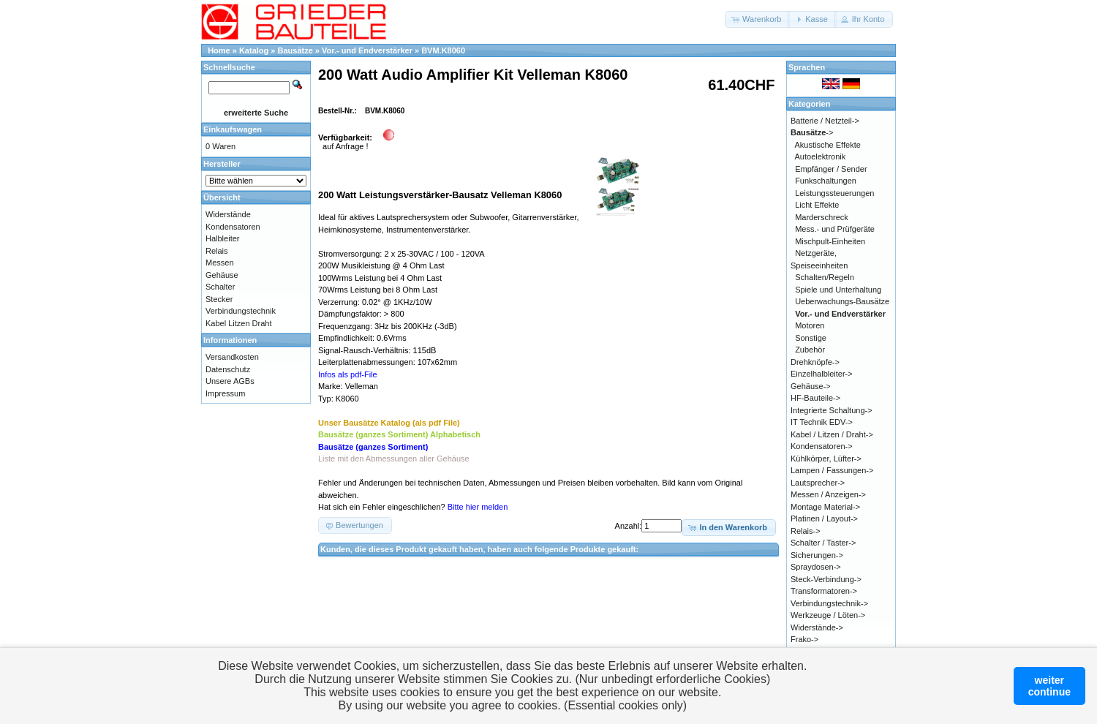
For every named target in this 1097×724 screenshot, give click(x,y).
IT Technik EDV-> (822, 422)
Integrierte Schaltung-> (831, 410)
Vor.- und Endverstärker (367, 50)
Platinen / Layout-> (824, 518)
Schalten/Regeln (824, 277)
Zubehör (810, 349)
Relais (217, 250)
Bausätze (295, 50)
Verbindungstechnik (241, 310)
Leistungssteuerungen (834, 193)
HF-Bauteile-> (815, 397)
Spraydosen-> (816, 566)
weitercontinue (1049, 686)
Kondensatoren (233, 226)
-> (812, 132)
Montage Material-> (825, 506)
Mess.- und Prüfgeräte (835, 229)
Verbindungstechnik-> (829, 603)
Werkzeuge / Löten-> (828, 615)
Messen (220, 262)
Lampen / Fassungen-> (832, 470)
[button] (757, 19)
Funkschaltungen (825, 180)
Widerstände (228, 214)
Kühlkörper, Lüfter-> (826, 458)
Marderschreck (821, 217)
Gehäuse (222, 275)
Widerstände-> (817, 627)
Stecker (219, 299)
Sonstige (810, 337)
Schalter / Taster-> (823, 542)
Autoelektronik (820, 156)
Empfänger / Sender (831, 169)
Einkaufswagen (232, 129)
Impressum (225, 393)
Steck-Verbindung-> (826, 579)
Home (219, 50)
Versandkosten (232, 356)
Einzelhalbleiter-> (822, 373)
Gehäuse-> (811, 386)
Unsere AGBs (230, 381)
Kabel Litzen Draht (239, 323)
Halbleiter (222, 238)
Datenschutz (228, 369)
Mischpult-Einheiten (830, 241)
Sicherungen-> (817, 555)
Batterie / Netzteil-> (825, 120)
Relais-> (806, 531)
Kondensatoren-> (822, 446)
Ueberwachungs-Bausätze (842, 301)
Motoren (809, 325)
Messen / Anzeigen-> (828, 494)
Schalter (220, 286)
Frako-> (804, 639)
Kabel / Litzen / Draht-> (832, 434)
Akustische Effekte (828, 144)
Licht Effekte (817, 204)
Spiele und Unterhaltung (838, 289)
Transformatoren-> (824, 591)
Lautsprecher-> (818, 482)
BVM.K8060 (443, 50)
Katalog (253, 50)
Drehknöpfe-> (815, 362)
